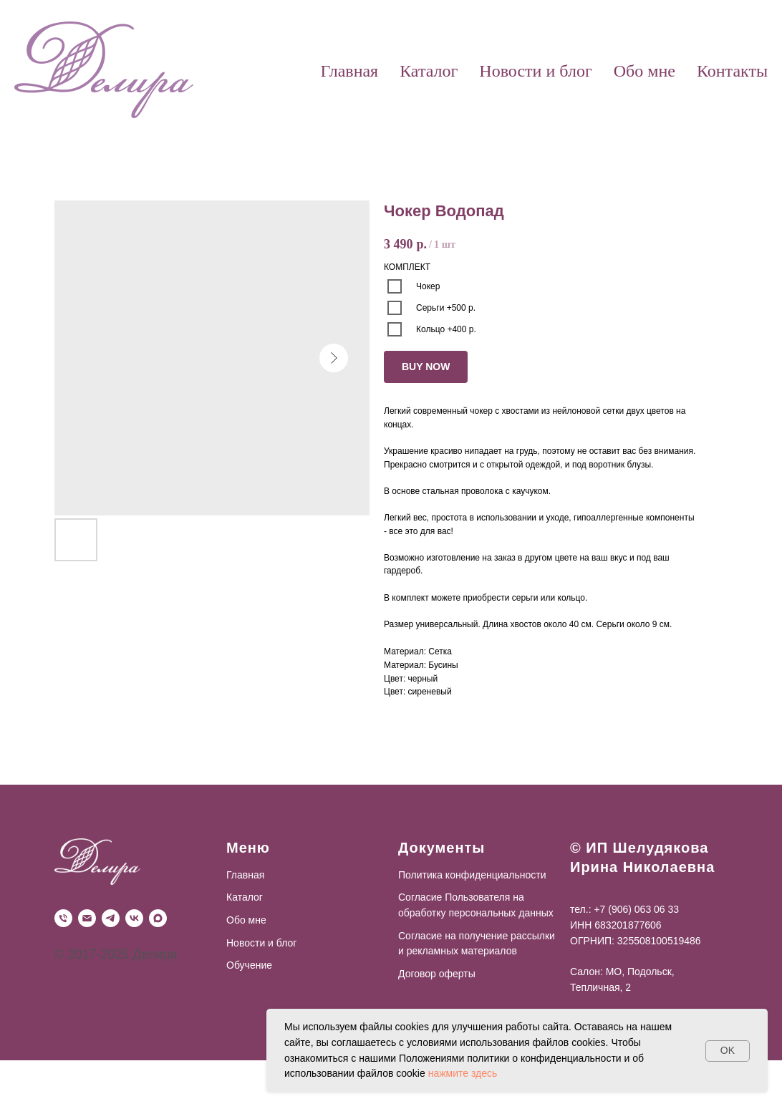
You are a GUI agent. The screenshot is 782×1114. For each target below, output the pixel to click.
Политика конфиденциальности (472, 875)
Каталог (429, 71)
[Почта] (87, 918)
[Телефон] (63, 918)
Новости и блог (535, 71)
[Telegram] (111, 918)
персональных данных (500, 913)
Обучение (249, 965)
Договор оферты (437, 973)
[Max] (158, 918)
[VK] (134, 918)
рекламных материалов (460, 950)
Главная (350, 71)
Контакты (732, 71)
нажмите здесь (463, 1073)
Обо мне (644, 71)
